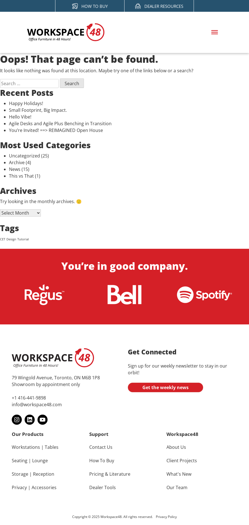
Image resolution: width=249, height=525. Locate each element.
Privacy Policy (166, 516)
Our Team (176, 487)
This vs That (21, 176)
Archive (17, 162)
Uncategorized (24, 156)
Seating (19, 460)
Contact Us (100, 447)
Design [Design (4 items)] (11, 239)
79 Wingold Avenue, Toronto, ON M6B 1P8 (56, 378)
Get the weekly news (165, 387)
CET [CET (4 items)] (2, 239)
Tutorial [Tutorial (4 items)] (23, 239)
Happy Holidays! (26, 103)
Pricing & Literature (109, 474)
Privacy (19, 487)
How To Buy (101, 460)
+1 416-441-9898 (29, 398)
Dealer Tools (102, 487)
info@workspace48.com (37, 404)
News (14, 169)
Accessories (44, 487)
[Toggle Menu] (214, 32)
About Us (176, 447)
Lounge (40, 460)
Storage (20, 474)
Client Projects (181, 460)
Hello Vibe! (20, 117)
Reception (43, 474)
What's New (178, 474)
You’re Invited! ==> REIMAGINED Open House (56, 130)
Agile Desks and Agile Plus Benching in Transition (60, 123)
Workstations (26, 447)
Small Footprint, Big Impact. (38, 110)
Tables (51, 447)
